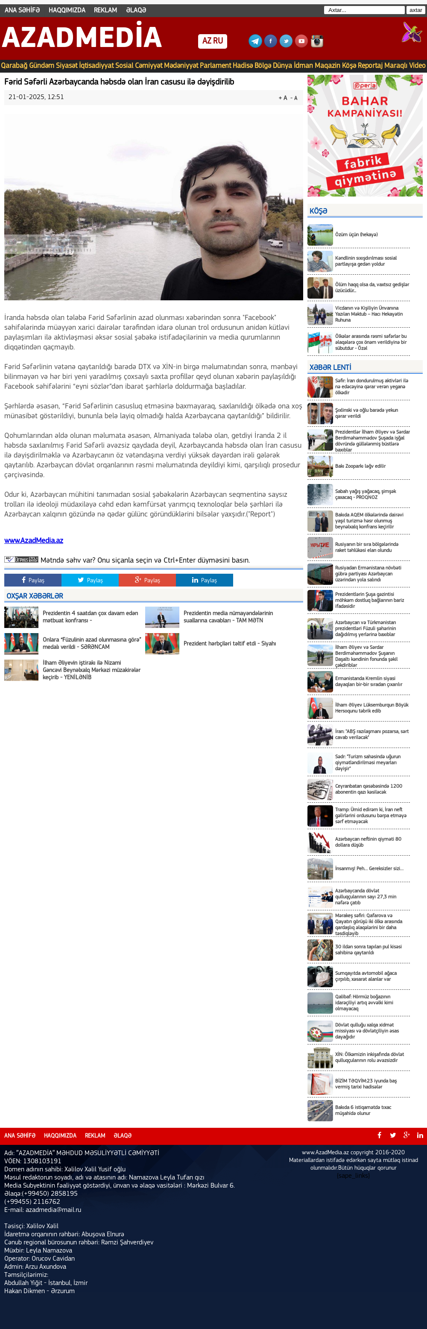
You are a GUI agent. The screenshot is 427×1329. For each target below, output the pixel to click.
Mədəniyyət (181, 66)
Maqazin (327, 66)
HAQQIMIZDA (67, 10)
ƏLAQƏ (136, 10)
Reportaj (370, 66)
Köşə (349, 66)
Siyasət (66, 66)
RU (218, 41)
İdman (303, 66)
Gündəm (41, 66)
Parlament (215, 66)
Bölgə (262, 66)
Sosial (124, 66)
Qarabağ (14, 66)
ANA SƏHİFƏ (22, 10)
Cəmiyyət (148, 66)
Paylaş (33, 580)
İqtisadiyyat (96, 66)
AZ (206, 41)
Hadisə (243, 66)
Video (417, 66)
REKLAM (105, 10)
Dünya (282, 66)
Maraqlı (395, 66)
